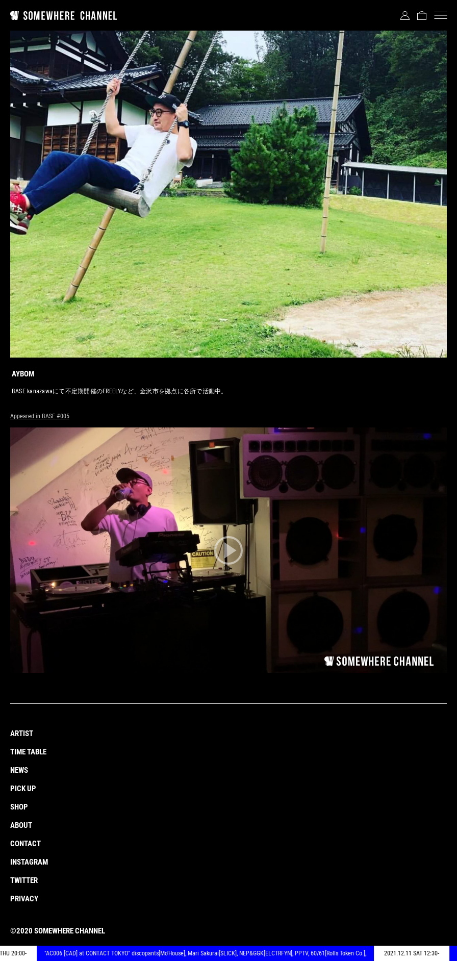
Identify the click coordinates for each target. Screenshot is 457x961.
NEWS (19, 770)
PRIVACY (24, 898)
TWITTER (24, 880)
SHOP (19, 807)
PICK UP (23, 788)
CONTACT (25, 843)
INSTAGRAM (29, 862)
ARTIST (21, 733)
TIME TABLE (28, 751)
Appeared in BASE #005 (39, 416)
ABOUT (21, 825)
